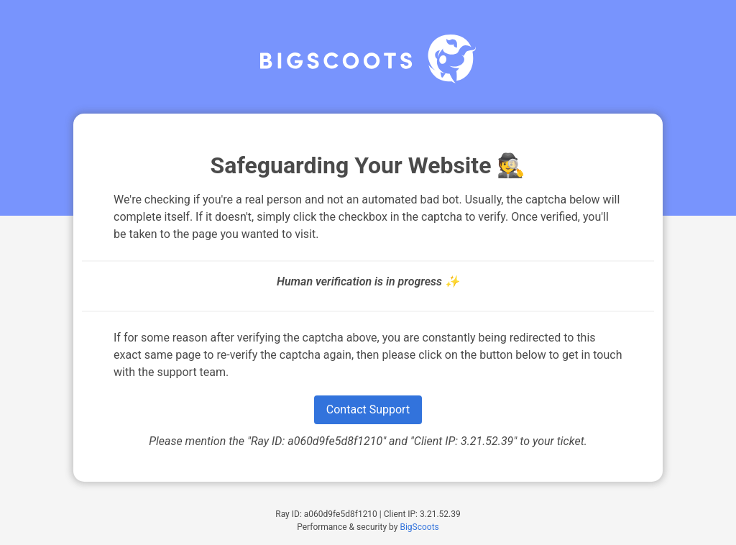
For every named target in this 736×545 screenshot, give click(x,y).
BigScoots (419, 527)
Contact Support (368, 409)
